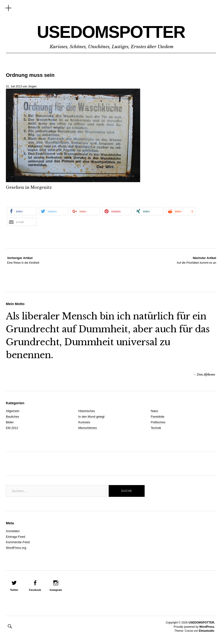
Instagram (56, 589)
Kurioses (84, 422)
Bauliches (12, 416)
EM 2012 (12, 428)
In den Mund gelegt (91, 416)
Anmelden (13, 531)
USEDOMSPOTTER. (201, 622)
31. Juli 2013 (14, 86)
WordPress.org (16, 547)
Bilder (10, 422)
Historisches (86, 411)
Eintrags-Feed (15, 536)
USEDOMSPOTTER (111, 32)
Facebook (35, 589)
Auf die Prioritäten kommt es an (196, 260)
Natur (154, 411)
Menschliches (87, 428)
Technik (156, 428)
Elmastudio (206, 630)
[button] (21, 211)
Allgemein (12, 411)
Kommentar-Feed (18, 542)
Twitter (14, 589)
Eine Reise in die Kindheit (23, 260)
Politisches (158, 422)
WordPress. (207, 626)
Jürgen (32, 86)
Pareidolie (157, 416)
